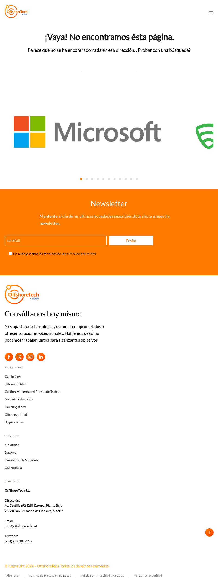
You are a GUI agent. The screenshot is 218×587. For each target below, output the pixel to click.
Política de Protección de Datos (50, 575)
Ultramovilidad (15, 384)
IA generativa (14, 422)
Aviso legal (12, 575)
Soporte (10, 452)
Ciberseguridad (16, 414)
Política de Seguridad (147, 575)
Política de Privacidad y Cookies (102, 575)
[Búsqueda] (109, 67)
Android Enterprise (19, 399)
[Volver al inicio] (16, 11)
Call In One (13, 376)
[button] (211, 11)
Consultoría (13, 468)
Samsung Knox (15, 407)
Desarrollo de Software (21, 460)
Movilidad (12, 445)
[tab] (81, 179)
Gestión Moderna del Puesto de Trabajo (33, 391)
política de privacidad (80, 254)
